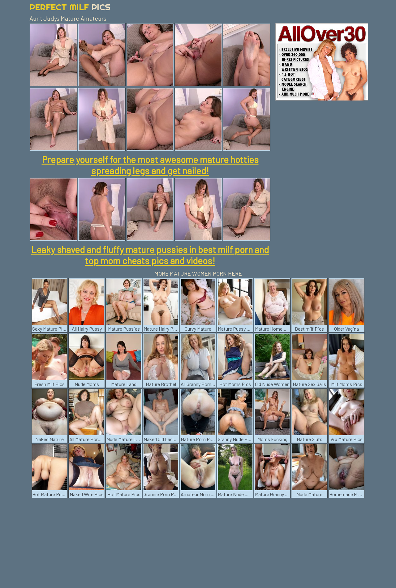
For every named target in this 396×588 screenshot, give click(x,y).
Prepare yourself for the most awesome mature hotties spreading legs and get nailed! (150, 165)
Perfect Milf (69, 7)
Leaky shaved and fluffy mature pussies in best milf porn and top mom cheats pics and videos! (150, 255)
